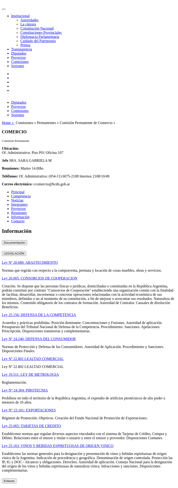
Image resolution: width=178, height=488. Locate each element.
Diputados (18, 53)
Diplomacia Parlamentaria (39, 37)
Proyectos (18, 57)
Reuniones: (10, 168)
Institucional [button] (20, 16)
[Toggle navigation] (4, 9)
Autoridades (29, 20)
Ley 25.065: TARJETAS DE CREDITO (31, 426)
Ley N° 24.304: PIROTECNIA (25, 390)
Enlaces (9, 481)
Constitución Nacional (37, 28)
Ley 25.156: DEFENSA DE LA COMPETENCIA (39, 315)
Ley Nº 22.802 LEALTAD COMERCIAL (33, 359)
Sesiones (17, 66)
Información (20, 217)
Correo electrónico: (17, 184)
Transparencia (21, 49)
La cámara (28, 24)
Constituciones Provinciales (41, 32)
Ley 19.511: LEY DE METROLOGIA (30, 374)
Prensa (25, 45)
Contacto (18, 221)
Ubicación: (10, 148)
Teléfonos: (10, 176)
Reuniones (19, 213)
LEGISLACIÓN (14, 253)
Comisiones (20, 62)
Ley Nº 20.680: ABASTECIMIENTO (30, 262)
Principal (18, 192)
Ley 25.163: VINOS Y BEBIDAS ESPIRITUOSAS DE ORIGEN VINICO (57, 446)
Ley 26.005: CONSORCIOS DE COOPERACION (39, 278)
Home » (8, 123)
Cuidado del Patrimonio (38, 41)
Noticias (17, 200)
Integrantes (19, 204)
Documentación (14, 242)
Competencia (21, 196)
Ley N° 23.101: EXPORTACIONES (29, 410)
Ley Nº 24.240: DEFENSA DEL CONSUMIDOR (39, 339)
